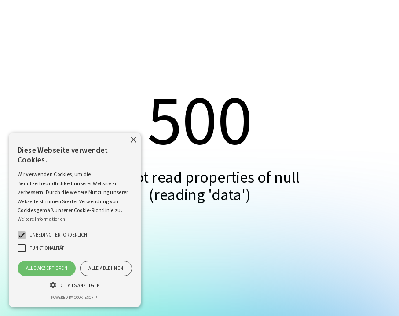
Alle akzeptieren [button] (46, 268)
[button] (21, 235)
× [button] (133, 140)
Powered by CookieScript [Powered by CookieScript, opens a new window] (75, 297)
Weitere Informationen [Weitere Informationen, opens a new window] (41, 219)
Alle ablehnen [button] (105, 268)
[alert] (75, 220)
